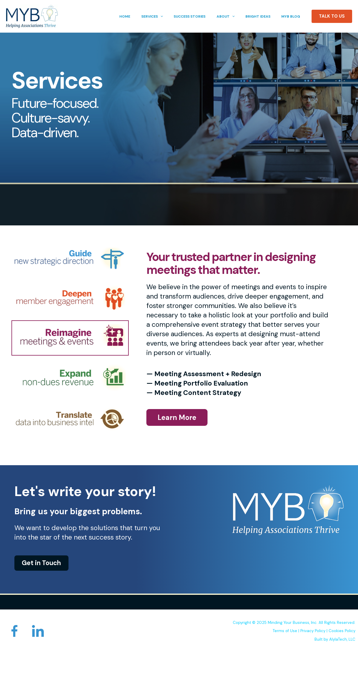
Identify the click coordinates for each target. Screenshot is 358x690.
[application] (177, 16)
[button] (169, 16)
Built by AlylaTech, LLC (334, 639)
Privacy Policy (312, 630)
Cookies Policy (342, 630)
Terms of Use (285, 630)
